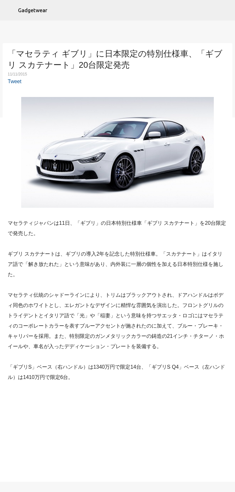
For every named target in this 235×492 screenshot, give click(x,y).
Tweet (15, 81)
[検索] (226, 10)
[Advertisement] (117, 433)
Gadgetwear (32, 10)
